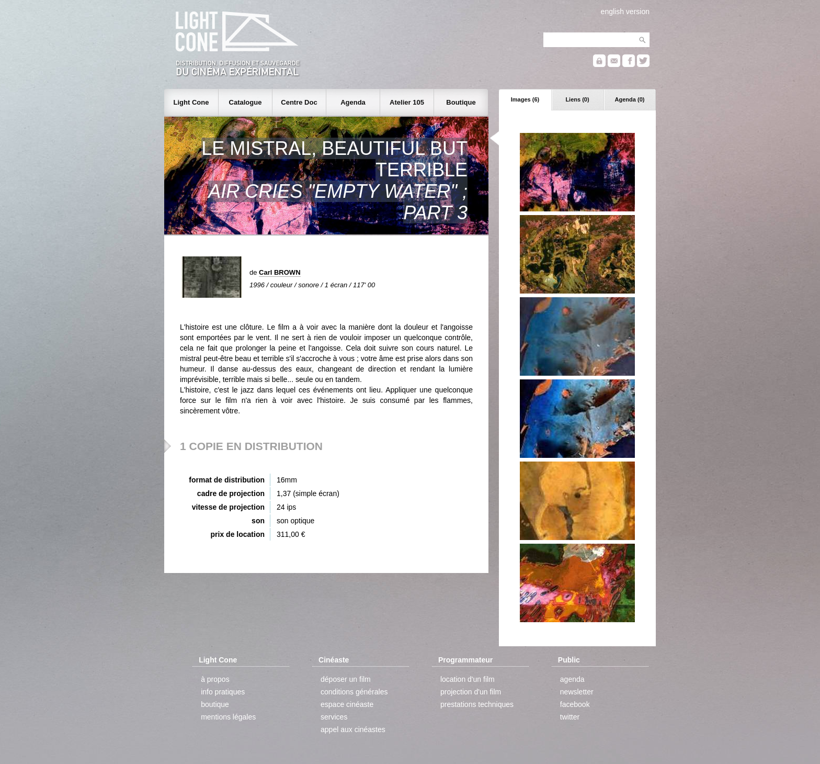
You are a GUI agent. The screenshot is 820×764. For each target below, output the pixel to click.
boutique (215, 704)
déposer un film (346, 679)
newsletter (577, 692)
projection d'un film (470, 692)
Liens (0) (577, 99)
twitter (569, 717)
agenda (572, 679)
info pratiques (223, 692)
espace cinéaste (347, 704)
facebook (575, 704)
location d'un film (467, 679)
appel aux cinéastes (353, 729)
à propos (215, 679)
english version (625, 11)
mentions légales (228, 717)
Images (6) (525, 99)
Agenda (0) (630, 99)
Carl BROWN (279, 272)
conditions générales (354, 692)
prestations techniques (477, 704)
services (334, 717)
